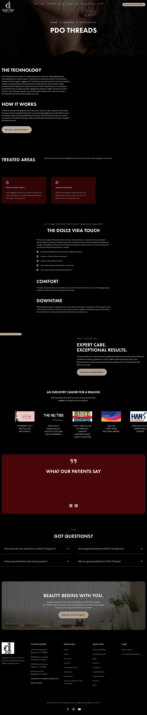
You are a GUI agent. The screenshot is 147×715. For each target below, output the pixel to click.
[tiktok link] (79, 709)
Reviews (96, 663)
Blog (94, 658)
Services (67, 663)
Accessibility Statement (130, 654)
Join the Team (98, 676)
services (68, 22)
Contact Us (68, 676)
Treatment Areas (71, 667)
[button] (70, 510)
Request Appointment (16, 130)
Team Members (99, 672)
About (66, 654)
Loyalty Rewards (99, 654)
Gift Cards (68, 672)
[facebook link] (67, 709)
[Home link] (8, 7)
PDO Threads (88, 22)
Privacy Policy (127, 650)
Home (54, 22)
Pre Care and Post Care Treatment (73, 682)
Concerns (68, 658)
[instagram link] (73, 709)
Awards (96, 681)
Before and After (99, 650)
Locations (97, 667)
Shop (95, 685)
